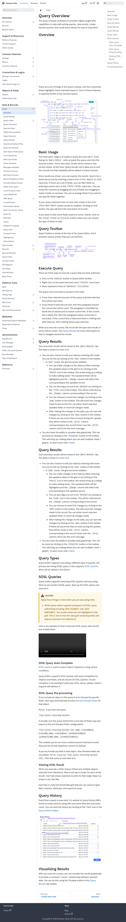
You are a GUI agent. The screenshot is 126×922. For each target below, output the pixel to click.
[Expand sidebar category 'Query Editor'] (33, 120)
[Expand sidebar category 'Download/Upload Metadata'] (33, 320)
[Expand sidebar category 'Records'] (33, 249)
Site (92, 3)
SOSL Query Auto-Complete (115, 44)
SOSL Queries (91, 566)
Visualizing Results (115, 67)
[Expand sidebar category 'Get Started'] (33, 22)
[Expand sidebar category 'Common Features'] (33, 66)
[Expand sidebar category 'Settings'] (33, 58)
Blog (66, 910)
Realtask (34, 3)
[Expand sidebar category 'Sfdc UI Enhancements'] (33, 310)
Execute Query (113, 23)
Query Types (112, 34)
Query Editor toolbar (48, 810)
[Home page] (41, 10)
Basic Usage (112, 15)
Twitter (7, 910)
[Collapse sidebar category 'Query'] (33, 109)
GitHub (69, 914)
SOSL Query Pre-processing (115, 50)
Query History (113, 63)
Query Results (69, 330)
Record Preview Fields (86, 700)
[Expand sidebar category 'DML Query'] (33, 198)
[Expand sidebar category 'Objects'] (33, 94)
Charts (72, 442)
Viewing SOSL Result (115, 57)
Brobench (24, 3)
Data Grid (64, 349)
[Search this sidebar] (18, 10)
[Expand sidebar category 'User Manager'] (33, 342)
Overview (111, 11)
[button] (18, 62)
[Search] (113, 3)
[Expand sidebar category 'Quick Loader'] (33, 245)
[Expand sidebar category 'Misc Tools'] (33, 302)
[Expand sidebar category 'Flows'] (33, 328)
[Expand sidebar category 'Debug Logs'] (33, 294)
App (84, 3)
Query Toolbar (113, 19)
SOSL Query (44, 667)
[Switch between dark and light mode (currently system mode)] (98, 3)
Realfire (43, 3)
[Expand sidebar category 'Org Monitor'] (33, 338)
